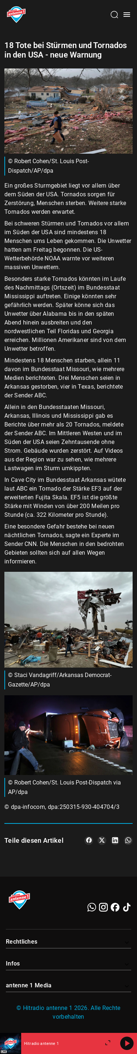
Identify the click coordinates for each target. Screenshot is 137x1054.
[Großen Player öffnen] (108, 1043)
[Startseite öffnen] (16, 14)
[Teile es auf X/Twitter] (102, 840)
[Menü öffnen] (127, 14)
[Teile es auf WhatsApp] (128, 840)
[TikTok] (126, 907)
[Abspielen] (126, 1043)
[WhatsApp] (91, 907)
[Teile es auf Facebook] (88, 840)
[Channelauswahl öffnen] (114, 14)
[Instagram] (103, 907)
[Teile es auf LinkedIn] (115, 840)
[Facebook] (115, 907)
